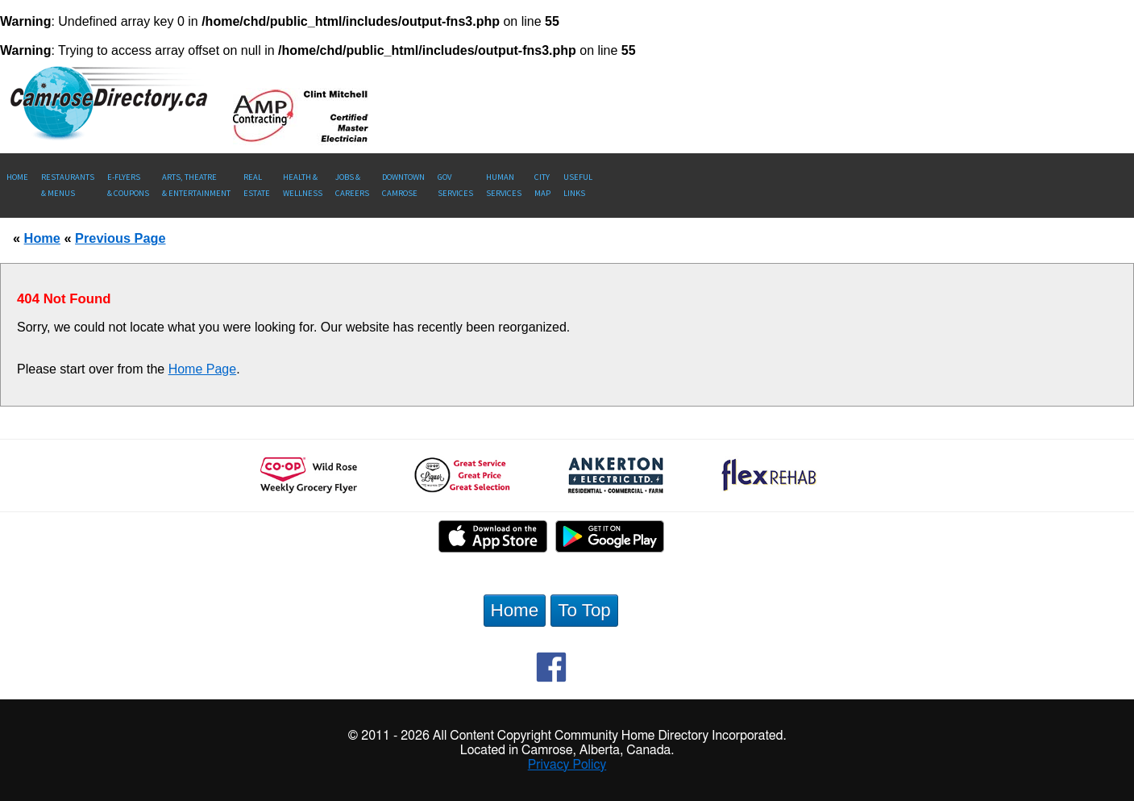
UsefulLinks (577, 185)
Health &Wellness (302, 185)
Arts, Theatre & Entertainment (196, 185)
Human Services (503, 185)
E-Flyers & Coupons (128, 185)
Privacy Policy (567, 764)
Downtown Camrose (403, 185)
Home (17, 177)
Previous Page (120, 238)
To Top (584, 610)
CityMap (542, 185)
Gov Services (455, 185)
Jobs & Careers (352, 185)
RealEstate (256, 185)
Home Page (202, 369)
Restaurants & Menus (67, 185)
